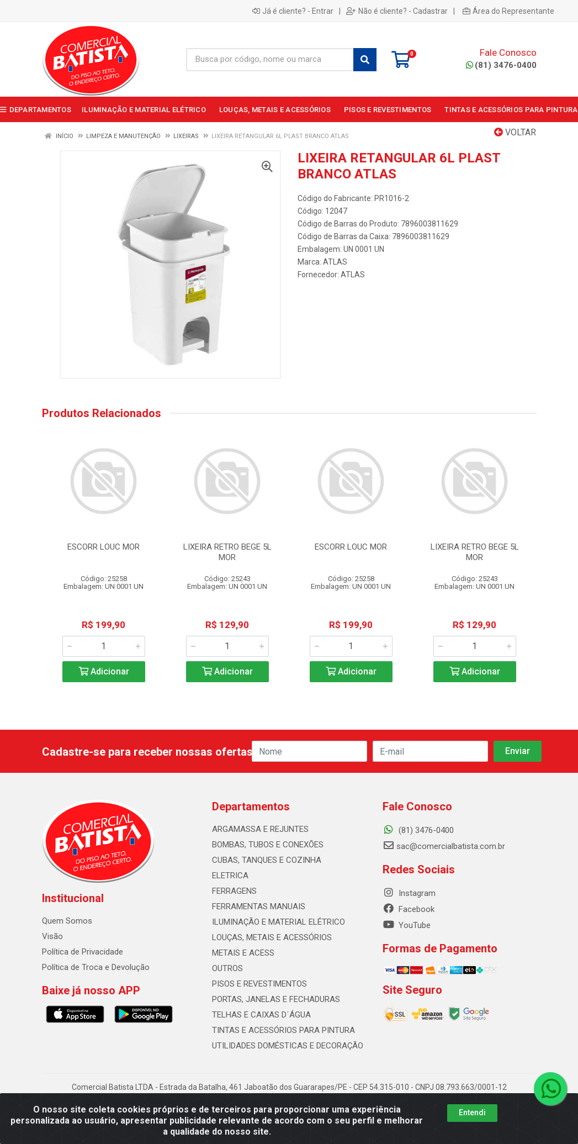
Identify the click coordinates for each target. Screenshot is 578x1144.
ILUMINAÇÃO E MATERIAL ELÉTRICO (278, 922)
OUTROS (227, 968)
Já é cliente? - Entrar (292, 11)
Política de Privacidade (82, 952)
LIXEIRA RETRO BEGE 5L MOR (227, 552)
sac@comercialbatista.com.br (444, 846)
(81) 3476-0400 (501, 65)
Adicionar (103, 671)
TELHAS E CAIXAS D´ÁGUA (261, 1015)
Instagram (409, 893)
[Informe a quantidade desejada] (103, 646)
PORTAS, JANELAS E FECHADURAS (276, 999)
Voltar (515, 132)
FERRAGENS (234, 891)
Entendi (472, 1114)
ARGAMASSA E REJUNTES (260, 829)
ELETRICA (230, 876)
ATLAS (335, 261)
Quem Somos (67, 921)
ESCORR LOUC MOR (103, 547)
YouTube (407, 925)
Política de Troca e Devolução (96, 967)
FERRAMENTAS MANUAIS (258, 906)
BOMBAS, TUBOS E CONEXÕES (268, 845)
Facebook (408, 909)
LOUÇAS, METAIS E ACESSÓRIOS (272, 937)
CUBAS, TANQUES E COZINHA (266, 860)
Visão (52, 936)
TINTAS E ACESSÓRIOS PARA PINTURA (283, 1030)
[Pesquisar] (365, 59)
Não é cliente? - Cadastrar (397, 11)
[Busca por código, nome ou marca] (270, 59)
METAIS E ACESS (243, 953)
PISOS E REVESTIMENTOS (259, 984)
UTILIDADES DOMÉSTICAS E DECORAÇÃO (287, 1046)
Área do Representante (508, 11)
